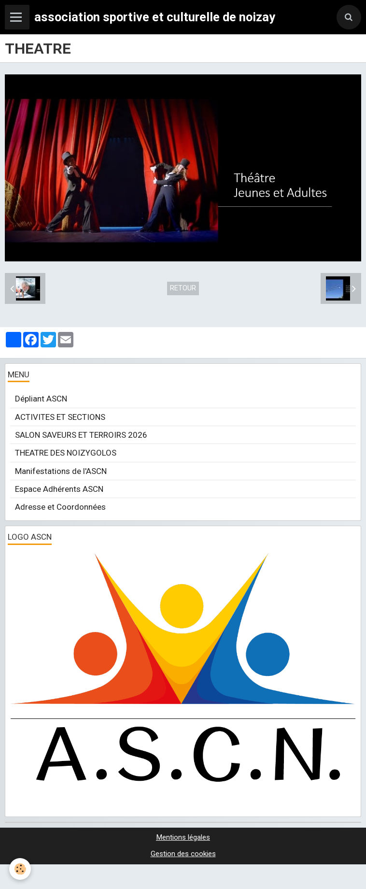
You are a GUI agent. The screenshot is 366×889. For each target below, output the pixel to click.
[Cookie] (20, 869)
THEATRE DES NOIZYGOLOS (65, 453)
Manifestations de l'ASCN (61, 471)
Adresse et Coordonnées (60, 507)
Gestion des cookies (183, 853)
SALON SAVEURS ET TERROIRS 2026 (81, 435)
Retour (183, 288)
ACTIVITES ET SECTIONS (60, 417)
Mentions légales (183, 837)
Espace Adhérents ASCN (59, 489)
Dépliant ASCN (41, 398)
